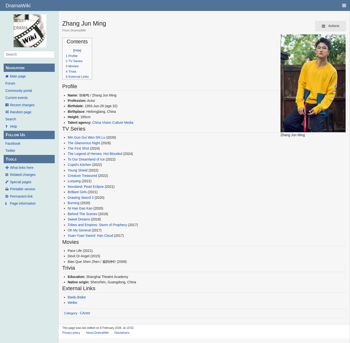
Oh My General (79, 230)
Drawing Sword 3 (81, 198)
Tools (11, 159)
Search (10, 119)
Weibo (72, 303)
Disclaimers (122, 332)
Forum (10, 83)
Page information (23, 203)
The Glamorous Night (84, 143)
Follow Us (15, 135)
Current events (16, 98)
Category (70, 313)
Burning (73, 203)
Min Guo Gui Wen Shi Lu (86, 137)
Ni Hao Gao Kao (80, 208)
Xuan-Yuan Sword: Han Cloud (90, 236)
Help (13, 126)
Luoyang (74, 181)
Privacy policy (71, 332)
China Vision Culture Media (112, 122)
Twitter (10, 150)
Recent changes (22, 105)
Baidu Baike (77, 297)
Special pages (20, 182)
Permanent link (21, 196)
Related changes (22, 175)
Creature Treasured (82, 176)
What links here (21, 168)
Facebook (12, 143)
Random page (20, 112)
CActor (85, 313)
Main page (18, 76)
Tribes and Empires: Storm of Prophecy (97, 225)
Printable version (22, 189)
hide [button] (77, 50)
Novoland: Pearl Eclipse (86, 187)
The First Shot (78, 148)
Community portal (18, 91)
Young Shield (78, 170)
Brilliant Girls (77, 192)
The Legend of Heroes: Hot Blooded (95, 154)
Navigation (15, 68)
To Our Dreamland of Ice (86, 159)
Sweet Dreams (79, 219)
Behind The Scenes (82, 214)
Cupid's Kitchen (79, 165)
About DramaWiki (97, 332)
